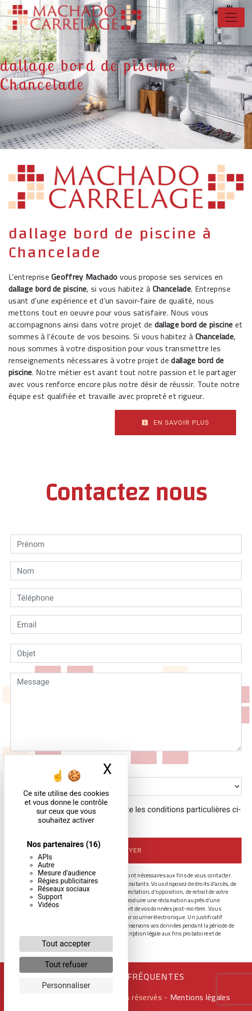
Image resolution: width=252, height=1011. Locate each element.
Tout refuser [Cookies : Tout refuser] (66, 964)
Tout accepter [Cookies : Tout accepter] (66, 943)
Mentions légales (199, 997)
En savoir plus (175, 422)
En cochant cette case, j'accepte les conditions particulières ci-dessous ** (130, 815)
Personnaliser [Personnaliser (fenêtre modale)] (66, 985)
